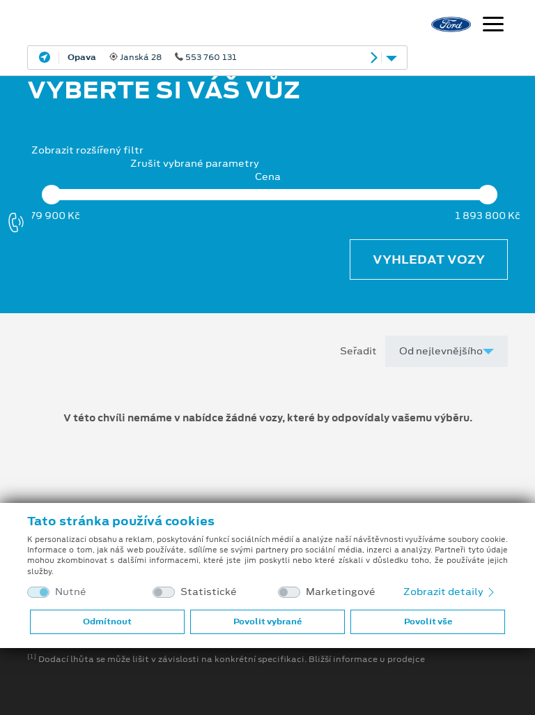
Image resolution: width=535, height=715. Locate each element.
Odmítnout (107, 621)
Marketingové (340, 592)
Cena (268, 176)
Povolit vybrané (267, 621)
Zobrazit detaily (450, 592)
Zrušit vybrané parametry (194, 163)
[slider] (51, 194)
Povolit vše (428, 621)
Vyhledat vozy (429, 259)
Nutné (70, 592)
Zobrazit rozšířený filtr (87, 150)
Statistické (208, 592)
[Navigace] (493, 25)
